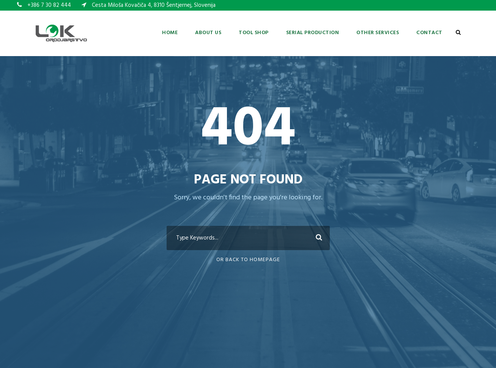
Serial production (312, 32)
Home (170, 32)
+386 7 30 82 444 (49, 5)
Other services (377, 32)
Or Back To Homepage (248, 259)
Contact (429, 32)
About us (208, 32)
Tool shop (254, 32)
